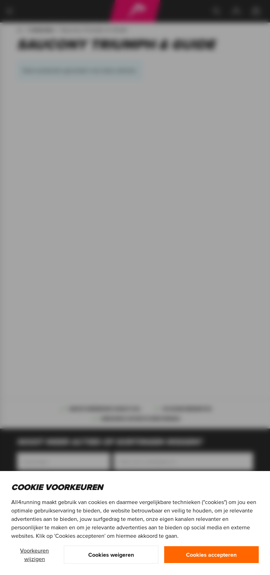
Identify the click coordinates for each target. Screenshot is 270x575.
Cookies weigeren (111, 554)
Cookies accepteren (211, 554)
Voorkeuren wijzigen (34, 554)
